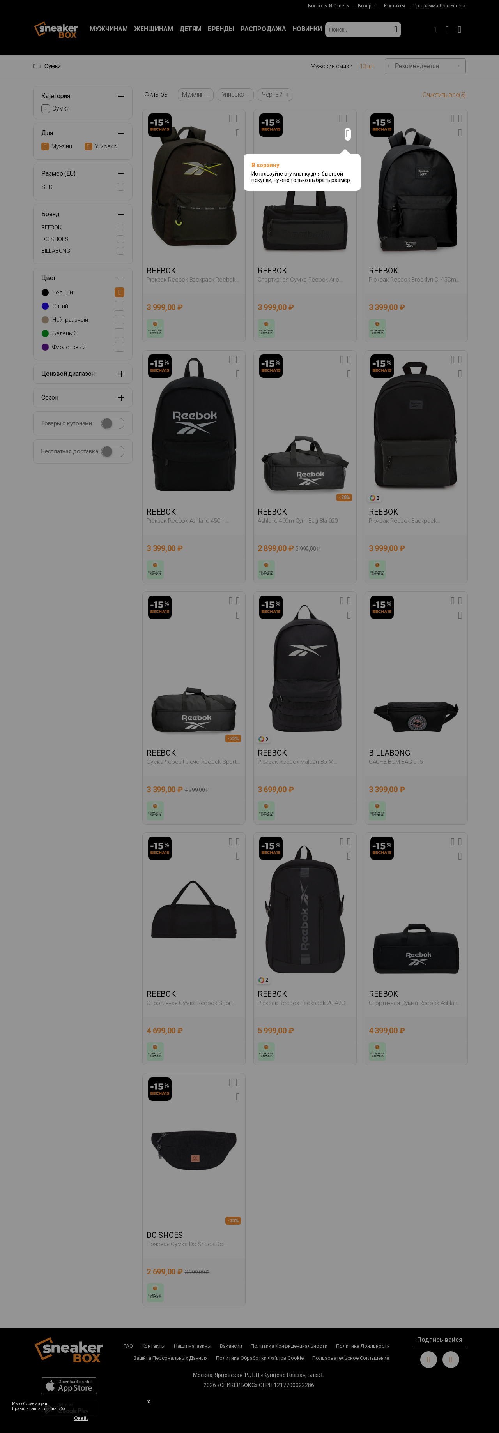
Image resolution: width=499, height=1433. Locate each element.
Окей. (81, 1418)
